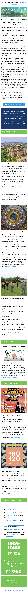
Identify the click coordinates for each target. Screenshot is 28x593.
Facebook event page (15, 437)
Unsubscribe (7, 590)
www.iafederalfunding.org (10, 377)
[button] (14, 104)
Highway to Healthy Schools (13, 529)
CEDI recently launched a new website (11, 326)
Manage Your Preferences (18, 590)
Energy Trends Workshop (12, 512)
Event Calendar (9, 536)
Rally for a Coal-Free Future (12, 520)
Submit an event (11, 534)
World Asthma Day (10, 509)
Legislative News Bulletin (11, 266)
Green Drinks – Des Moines (12, 515)
